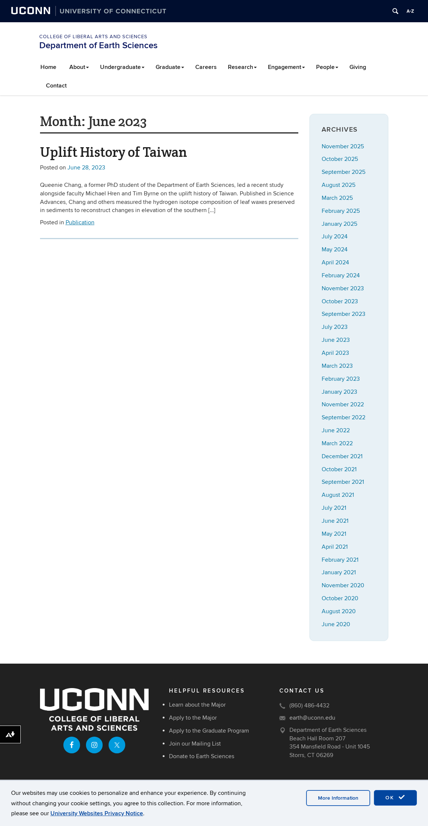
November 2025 (343, 146)
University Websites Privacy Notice (96, 813)
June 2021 (335, 521)
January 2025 (339, 224)
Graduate (170, 67)
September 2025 (343, 172)
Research (242, 67)
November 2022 (343, 404)
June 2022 (336, 430)
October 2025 (340, 159)
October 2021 (339, 469)
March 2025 (337, 198)
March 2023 (337, 366)
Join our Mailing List (195, 743)
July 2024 (335, 236)
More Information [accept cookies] (338, 798)
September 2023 (343, 314)
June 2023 (336, 340)
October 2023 (340, 301)
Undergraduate (122, 67)
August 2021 (338, 495)
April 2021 (335, 547)
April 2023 (335, 353)
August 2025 (338, 185)
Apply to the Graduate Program (209, 730)
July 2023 (335, 327)
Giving (357, 67)
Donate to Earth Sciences (201, 756)
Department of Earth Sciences (98, 45)
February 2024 (341, 275)
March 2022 (337, 443)
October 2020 (340, 598)
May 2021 (334, 534)
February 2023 (341, 379)
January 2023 (339, 392)
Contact (56, 85)
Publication (80, 222)
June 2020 (336, 624)
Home (48, 67)
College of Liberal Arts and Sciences (93, 37)
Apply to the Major (193, 717)
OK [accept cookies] (395, 797)
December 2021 (342, 456)
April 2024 (335, 262)
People (327, 67)
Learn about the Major (197, 704)
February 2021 (340, 560)
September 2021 (343, 482)
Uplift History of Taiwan (113, 152)
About (79, 67)
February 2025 (341, 211)
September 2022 (343, 417)
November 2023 (343, 288)
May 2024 (335, 249)
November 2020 (343, 585)
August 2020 (339, 611)
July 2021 (334, 508)
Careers (206, 67)
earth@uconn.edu (312, 717)
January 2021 (339, 572)
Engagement (286, 67)
